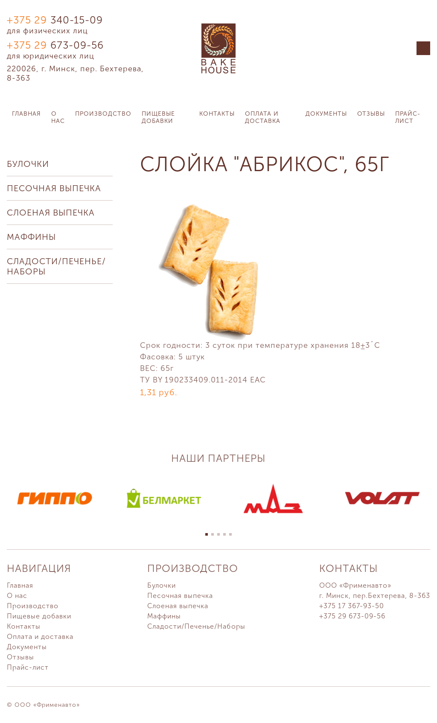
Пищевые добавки (158, 117)
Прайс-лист (407, 117)
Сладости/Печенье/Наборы (56, 266)
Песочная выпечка (54, 188)
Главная (26, 113)
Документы (326, 113)
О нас (58, 117)
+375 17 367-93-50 (351, 606)
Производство (103, 113)
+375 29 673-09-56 (352, 616)
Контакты (217, 113)
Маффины (31, 237)
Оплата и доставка (262, 117)
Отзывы (371, 113)
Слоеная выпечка (51, 212)
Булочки (28, 164)
